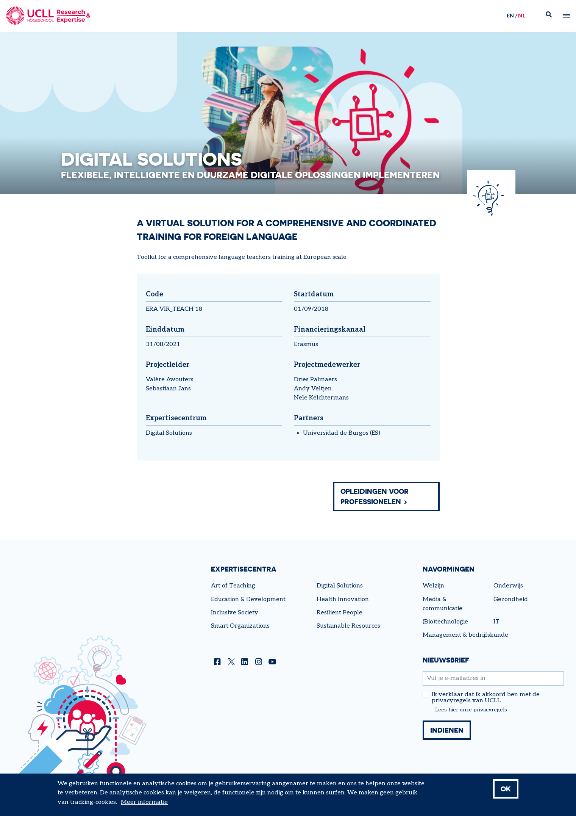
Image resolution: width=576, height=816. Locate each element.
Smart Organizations (240, 626)
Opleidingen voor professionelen (374, 496)
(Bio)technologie (445, 621)
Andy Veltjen (313, 388)
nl (521, 16)
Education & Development (248, 599)
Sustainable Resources (348, 626)
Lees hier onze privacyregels (471, 710)
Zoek (552, 16)
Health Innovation (343, 599)
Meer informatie (144, 806)
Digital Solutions (169, 433)
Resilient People (339, 612)
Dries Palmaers (315, 379)
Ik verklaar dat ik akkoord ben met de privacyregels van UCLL (486, 698)
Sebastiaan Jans (168, 388)
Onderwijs (508, 585)
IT (496, 621)
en (510, 16)
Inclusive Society (234, 612)
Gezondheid (510, 599)
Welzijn (433, 585)
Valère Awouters (170, 379)
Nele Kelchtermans (321, 397)
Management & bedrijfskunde (465, 635)
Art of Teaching (233, 585)
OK (506, 792)
